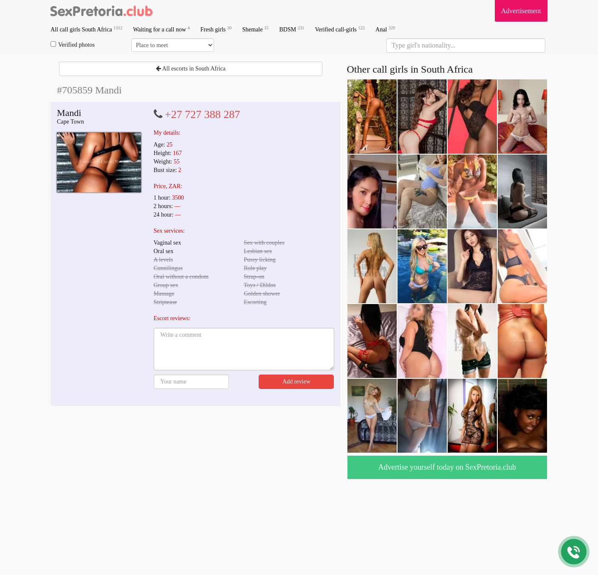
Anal (385, 29)
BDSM (291, 29)
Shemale (255, 29)
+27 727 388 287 (202, 114)
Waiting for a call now (161, 29)
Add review (296, 381)
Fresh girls (216, 29)
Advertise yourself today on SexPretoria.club (447, 467)
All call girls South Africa (86, 29)
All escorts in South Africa (191, 68)
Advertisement (521, 10)
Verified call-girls (340, 29)
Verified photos (73, 44)
